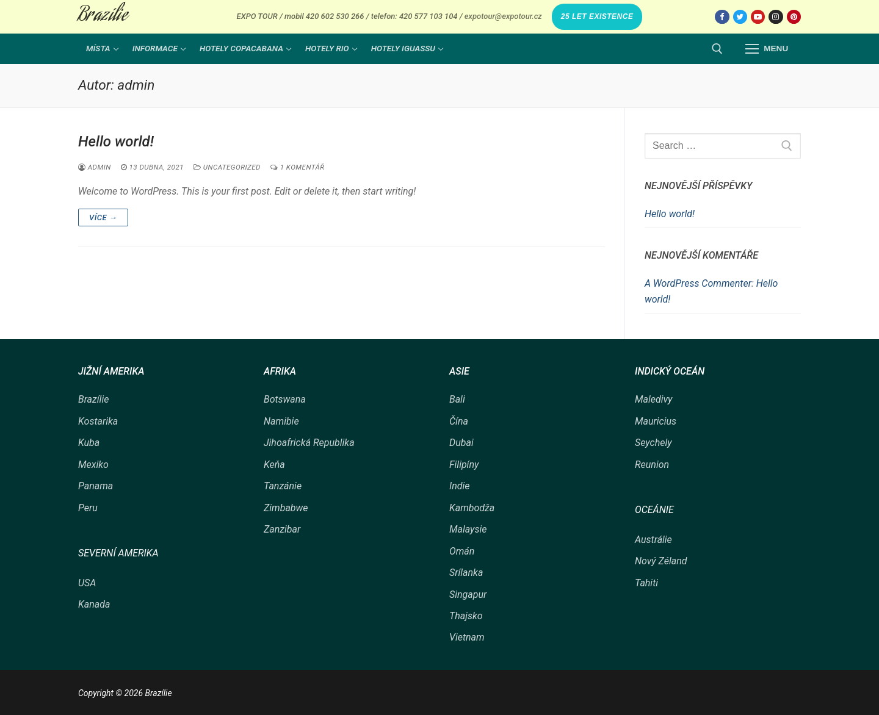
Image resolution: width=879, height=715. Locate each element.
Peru (88, 508)
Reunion (652, 464)
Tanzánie (283, 486)
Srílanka (466, 572)
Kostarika (98, 421)
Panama (95, 486)
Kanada (94, 604)
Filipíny (464, 464)
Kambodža (471, 508)
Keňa (274, 464)
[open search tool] (717, 48)
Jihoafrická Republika (309, 442)
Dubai (461, 442)
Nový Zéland (661, 561)
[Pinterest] (794, 17)
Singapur (468, 594)
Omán (461, 551)
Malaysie (468, 529)
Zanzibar (282, 529)
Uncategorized (227, 167)
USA (87, 583)
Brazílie (103, 16)
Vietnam (467, 637)
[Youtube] (758, 17)
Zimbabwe (286, 508)
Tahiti (646, 583)
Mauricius (655, 421)
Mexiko (93, 464)
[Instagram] (776, 17)
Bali (457, 399)
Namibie (281, 421)
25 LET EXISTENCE (597, 16)
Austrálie (653, 539)
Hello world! (116, 141)
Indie (459, 486)
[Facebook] (722, 17)
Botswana (285, 399)
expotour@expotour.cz (503, 16)
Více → (103, 217)
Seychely (653, 442)
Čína (458, 421)
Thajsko (466, 616)
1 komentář (297, 167)
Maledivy (653, 399)
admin (94, 167)
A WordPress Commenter (698, 283)
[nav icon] (767, 49)
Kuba (88, 442)
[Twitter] (740, 17)
